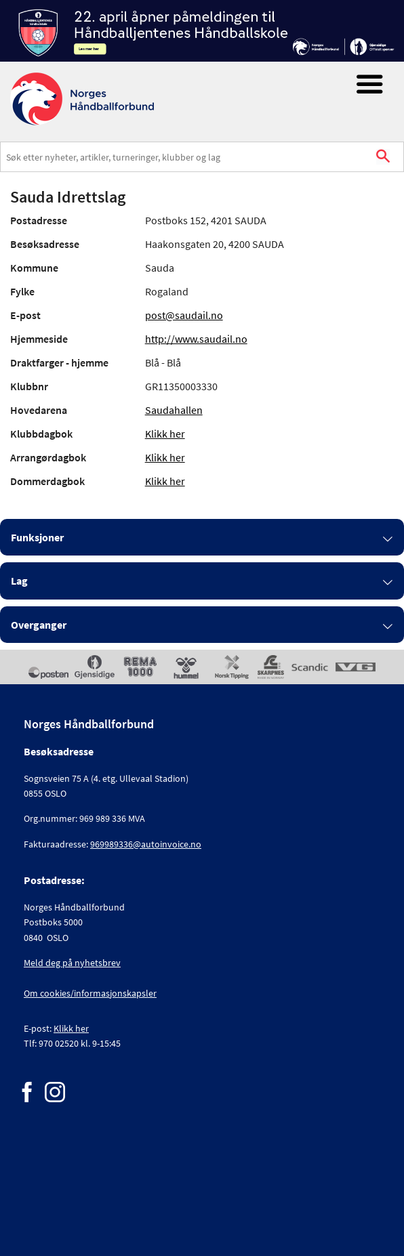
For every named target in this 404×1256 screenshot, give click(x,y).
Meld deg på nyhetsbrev (72, 963)
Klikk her (165, 433)
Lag (19, 580)
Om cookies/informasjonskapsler (90, 993)
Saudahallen (174, 410)
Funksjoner (37, 537)
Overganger (38, 624)
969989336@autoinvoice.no (145, 844)
